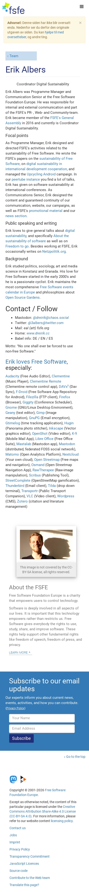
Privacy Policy (19, 849)
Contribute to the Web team (29, 878)
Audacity (12, 376)
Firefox (64, 397)
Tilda (52, 486)
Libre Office (44, 439)
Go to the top (75, 757)
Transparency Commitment (29, 856)
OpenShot (39, 433)
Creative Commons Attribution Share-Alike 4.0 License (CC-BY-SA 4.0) (42, 811)
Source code (18, 871)
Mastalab (23, 444)
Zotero (22, 501)
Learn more (18, 652)
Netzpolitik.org (54, 251)
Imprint (14, 842)
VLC (30, 496)
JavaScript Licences (24, 863)
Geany (10, 413)
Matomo (12, 454)
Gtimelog (12, 423)
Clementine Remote (45, 381)
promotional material (45, 211)
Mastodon (67, 444)
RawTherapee (43, 470)
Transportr (29, 491)
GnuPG (34, 418)
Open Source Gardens (22, 297)
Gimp (40, 413)
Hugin (69, 423)
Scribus (35, 475)
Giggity (28, 402)
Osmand (37, 465)
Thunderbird (14, 486)
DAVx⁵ (64, 386)
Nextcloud (70, 454)
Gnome (11, 407)
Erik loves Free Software (36, 361)
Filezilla (32, 397)
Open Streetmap (47, 459)
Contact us (17, 828)
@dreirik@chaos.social (51, 318)
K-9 (74, 433)
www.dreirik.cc (38, 333)
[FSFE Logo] (13, 8)
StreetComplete (17, 480)
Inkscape (56, 428)
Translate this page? (24, 885)
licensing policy (62, 821)
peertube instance (26, 179)
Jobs (13, 835)
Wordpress (65, 496)
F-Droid (21, 392)
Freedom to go (17, 246)
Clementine (61, 376)
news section (16, 216)
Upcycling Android (41, 174)
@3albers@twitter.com (46, 323)
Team (13, 56)
